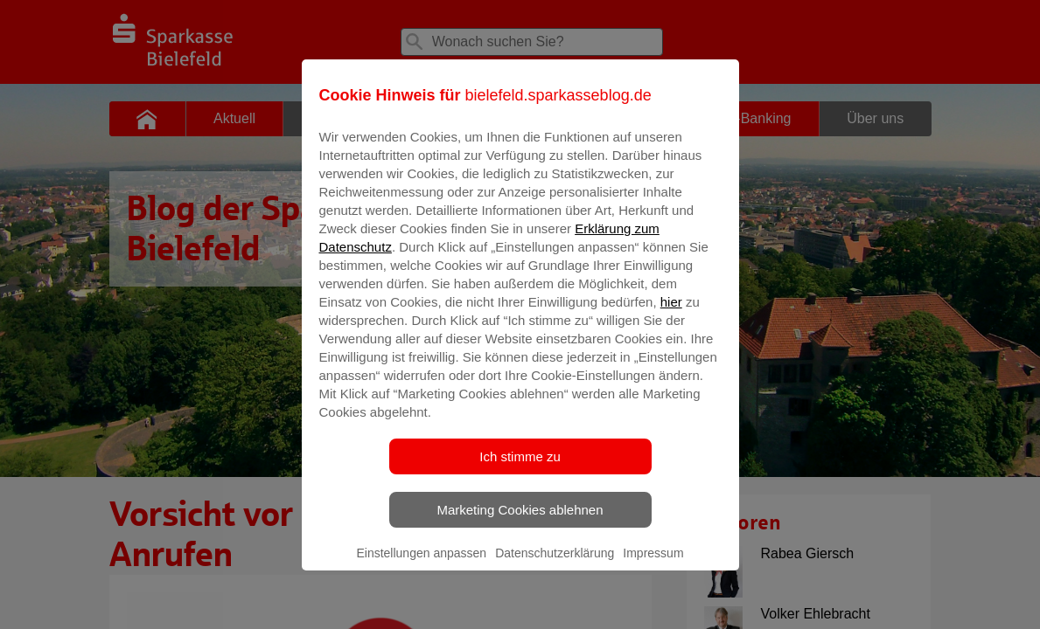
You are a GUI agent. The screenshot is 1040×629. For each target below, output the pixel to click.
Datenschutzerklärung (554, 565)
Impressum (653, 565)
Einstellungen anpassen (421, 565)
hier (671, 314)
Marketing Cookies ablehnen (519, 522)
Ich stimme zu (520, 468)
